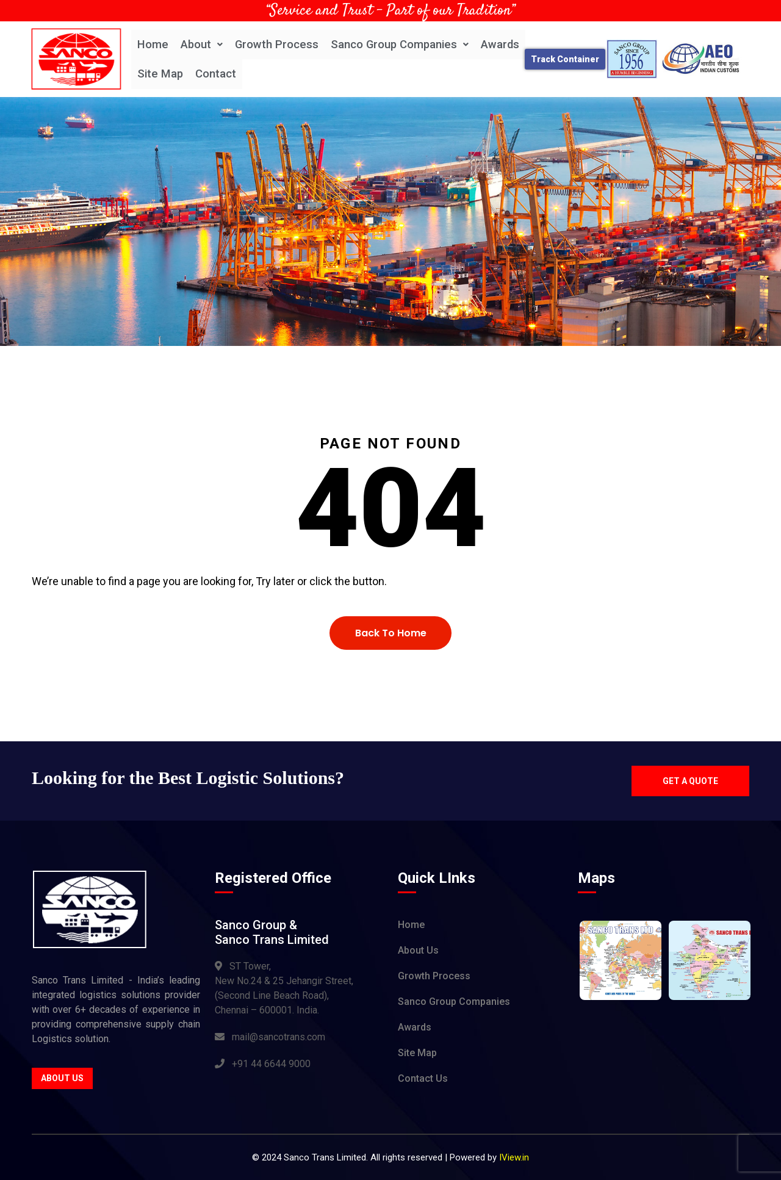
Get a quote (688, 781)
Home (152, 44)
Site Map (160, 74)
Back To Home (390, 633)
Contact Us (423, 1079)
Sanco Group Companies (402, 44)
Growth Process (278, 44)
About (202, 44)
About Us (62, 1079)
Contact (216, 74)
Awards (504, 44)
